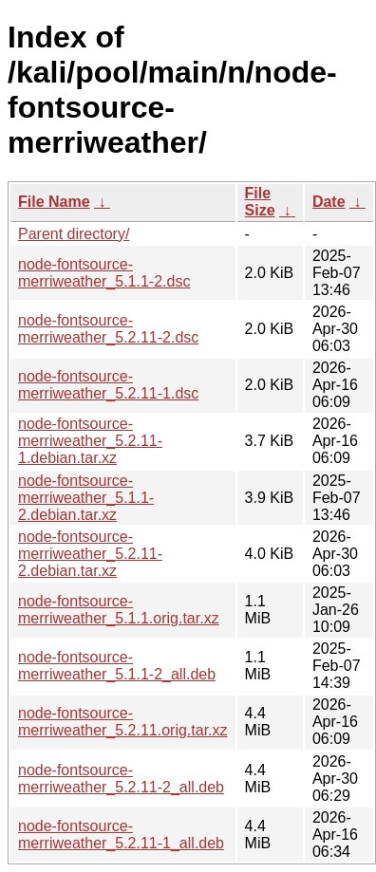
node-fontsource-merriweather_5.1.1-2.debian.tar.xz (86, 498)
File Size (260, 201)
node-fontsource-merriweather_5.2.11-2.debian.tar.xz (90, 554)
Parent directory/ (73, 234)
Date (329, 202)
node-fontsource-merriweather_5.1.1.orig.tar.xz (118, 609)
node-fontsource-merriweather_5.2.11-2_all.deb (121, 778)
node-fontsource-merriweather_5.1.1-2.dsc (104, 272)
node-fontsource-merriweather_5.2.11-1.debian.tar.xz (90, 441)
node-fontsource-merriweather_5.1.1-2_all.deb (117, 665)
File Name (54, 202)
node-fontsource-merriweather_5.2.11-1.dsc (108, 384)
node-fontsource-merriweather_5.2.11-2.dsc (108, 328)
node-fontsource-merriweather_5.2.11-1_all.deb (121, 834)
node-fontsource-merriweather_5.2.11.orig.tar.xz (123, 721)
